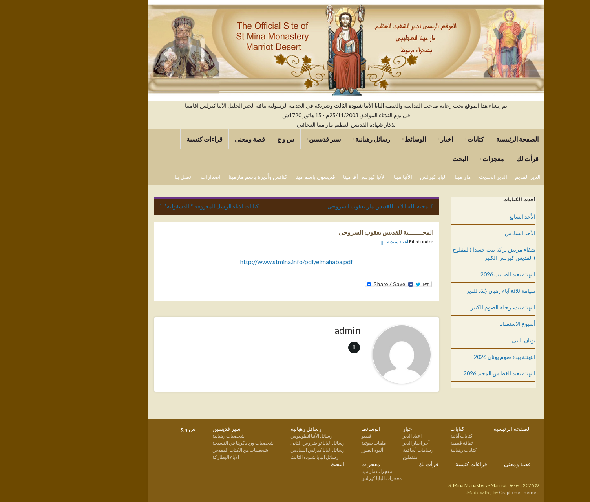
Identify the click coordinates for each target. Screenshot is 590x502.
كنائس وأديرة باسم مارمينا (206, 176)
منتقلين (359, 457)
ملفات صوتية (323, 443)
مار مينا (412, 176)
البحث (409, 158)
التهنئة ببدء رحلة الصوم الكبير (452, 307)
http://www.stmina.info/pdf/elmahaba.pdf (245, 261)
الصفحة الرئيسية (466, 139)
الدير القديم (477, 176)
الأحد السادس (469, 233)
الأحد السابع (471, 216)
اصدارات (160, 176)
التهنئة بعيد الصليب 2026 (456, 274)
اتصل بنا (133, 176)
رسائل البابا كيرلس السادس (266, 450)
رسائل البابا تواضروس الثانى (266, 443)
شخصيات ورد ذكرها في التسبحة (192, 443)
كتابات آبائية (410, 436)
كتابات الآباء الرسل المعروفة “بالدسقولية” (161, 206)
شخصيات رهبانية (177, 436)
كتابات (423, 139)
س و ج (234, 139)
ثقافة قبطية (410, 443)
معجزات (441, 158)
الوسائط (363, 139)
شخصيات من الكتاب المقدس (189, 450)
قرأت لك (476, 158)
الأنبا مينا (352, 176)
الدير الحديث (442, 176)
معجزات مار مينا (325, 471)
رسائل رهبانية (320, 139)
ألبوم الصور (321, 450)
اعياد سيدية (346, 242)
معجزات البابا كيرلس (330, 478)
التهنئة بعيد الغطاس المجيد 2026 (448, 373)
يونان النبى (472, 340)
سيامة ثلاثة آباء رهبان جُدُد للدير (449, 290)
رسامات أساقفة (367, 450)
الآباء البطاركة (174, 457)
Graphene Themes (468, 492)
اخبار (394, 139)
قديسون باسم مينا (264, 176)
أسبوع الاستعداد (466, 323)
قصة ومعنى (199, 139)
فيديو (315, 436)
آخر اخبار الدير (365, 443)
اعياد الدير (361, 436)
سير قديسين (273, 139)
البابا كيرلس (382, 176)
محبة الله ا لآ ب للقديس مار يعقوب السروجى (326, 206)
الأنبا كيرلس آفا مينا (313, 176)
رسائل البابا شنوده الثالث (263, 457)
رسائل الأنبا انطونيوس (260, 436)
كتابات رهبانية (412, 450)
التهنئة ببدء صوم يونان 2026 (453, 356)
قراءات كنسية (153, 139)
